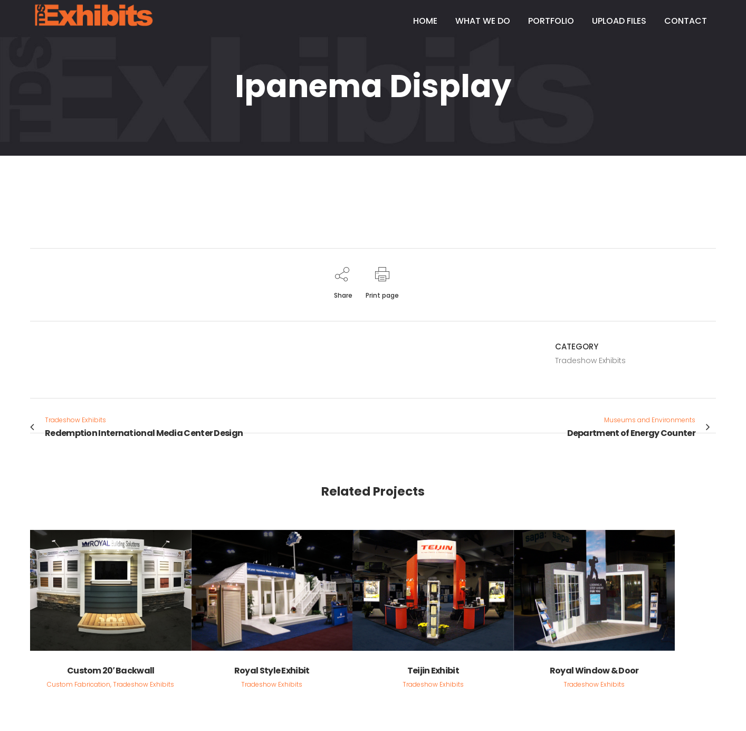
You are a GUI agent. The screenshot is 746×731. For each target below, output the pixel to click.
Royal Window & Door (594, 670)
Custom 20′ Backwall (111, 670)
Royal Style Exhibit (272, 670)
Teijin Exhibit (433, 670)
